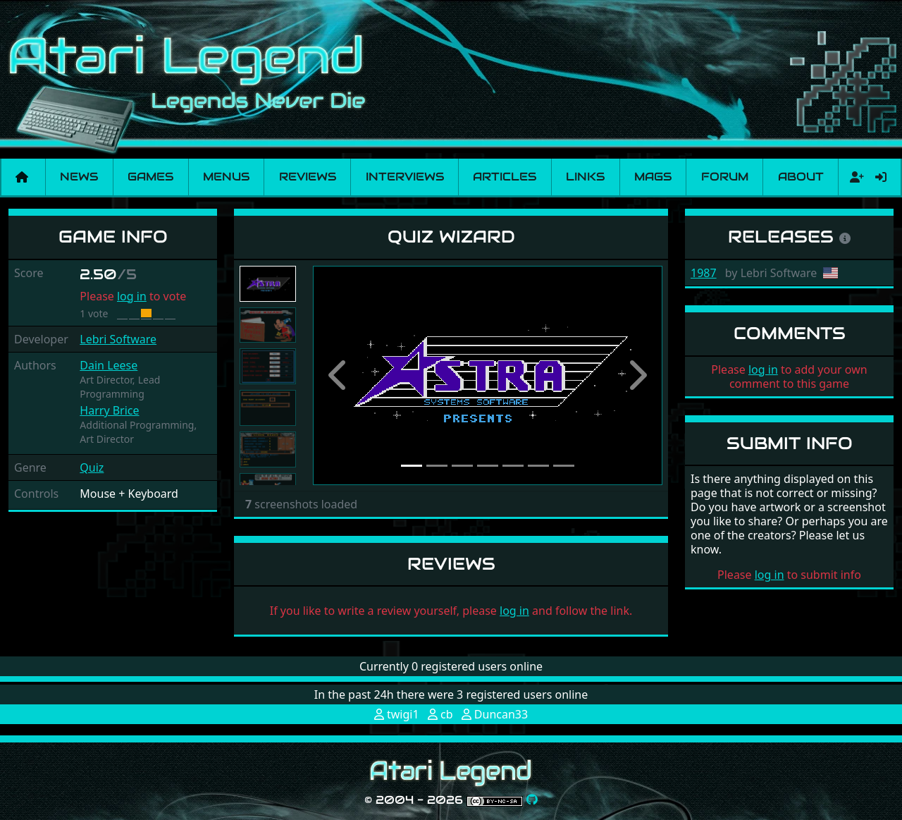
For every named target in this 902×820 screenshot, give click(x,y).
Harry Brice (109, 410)
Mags (653, 176)
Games (150, 176)
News (79, 176)
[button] (339, 375)
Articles (504, 176)
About (801, 176)
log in (132, 296)
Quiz (92, 467)
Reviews (307, 176)
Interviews (405, 176)
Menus (226, 176)
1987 (704, 273)
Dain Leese (108, 365)
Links (585, 176)
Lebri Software (118, 339)
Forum (724, 176)
